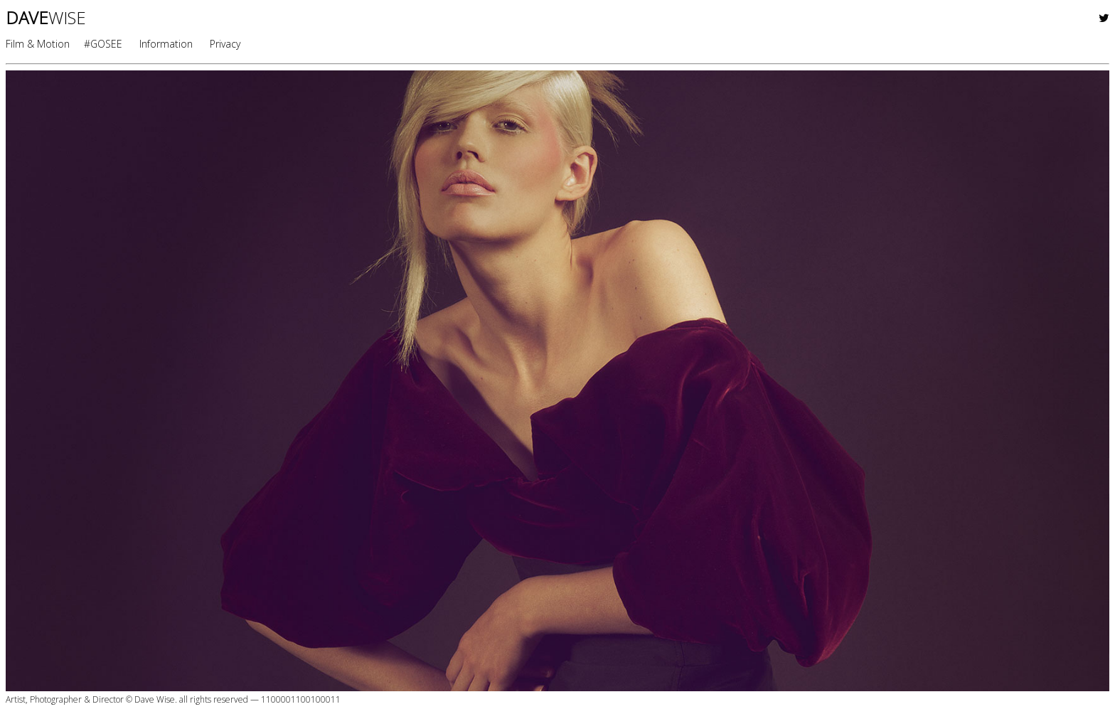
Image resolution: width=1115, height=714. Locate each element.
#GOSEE (103, 43)
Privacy (225, 43)
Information (166, 43)
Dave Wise (154, 699)
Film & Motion (38, 43)
